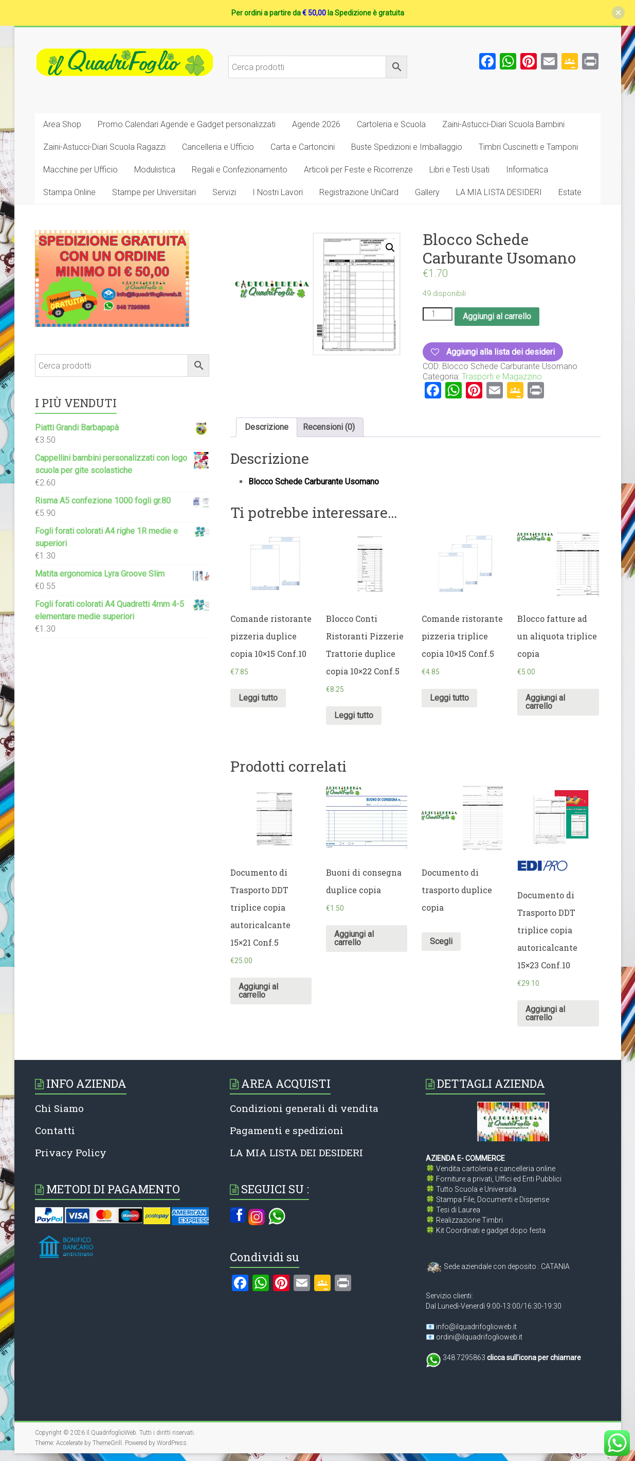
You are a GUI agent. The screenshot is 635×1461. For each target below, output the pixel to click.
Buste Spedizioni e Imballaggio (406, 147)
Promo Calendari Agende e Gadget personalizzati (187, 124)
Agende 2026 (316, 124)
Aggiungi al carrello (497, 316)
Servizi (224, 192)
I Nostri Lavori (277, 192)
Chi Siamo (59, 1108)
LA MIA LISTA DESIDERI (499, 192)
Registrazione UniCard (358, 192)
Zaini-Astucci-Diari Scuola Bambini (503, 124)
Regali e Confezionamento (239, 170)
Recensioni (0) (329, 427)
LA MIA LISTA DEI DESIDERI (296, 1152)
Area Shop (62, 124)
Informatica (527, 170)
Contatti (55, 1130)
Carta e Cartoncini (302, 147)
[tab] (266, 427)
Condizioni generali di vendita (304, 1108)
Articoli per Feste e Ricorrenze (358, 170)
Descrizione (266, 427)
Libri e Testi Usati (459, 170)
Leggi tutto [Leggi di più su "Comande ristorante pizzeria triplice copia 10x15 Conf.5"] (449, 698)
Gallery (427, 192)
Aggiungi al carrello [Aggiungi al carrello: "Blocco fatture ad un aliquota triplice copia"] (545, 702)
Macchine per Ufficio (80, 170)
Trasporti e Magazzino (502, 376)
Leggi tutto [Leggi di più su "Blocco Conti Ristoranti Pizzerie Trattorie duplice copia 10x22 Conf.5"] (353, 715)
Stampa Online (69, 192)
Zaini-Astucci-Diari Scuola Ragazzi (104, 147)
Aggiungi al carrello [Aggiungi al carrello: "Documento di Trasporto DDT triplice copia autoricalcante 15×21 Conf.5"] (258, 991)
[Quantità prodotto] (437, 314)
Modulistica (154, 170)
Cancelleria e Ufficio (218, 147)
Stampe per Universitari (154, 192)
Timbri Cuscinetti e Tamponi (528, 147)
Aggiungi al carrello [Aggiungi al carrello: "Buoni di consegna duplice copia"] (354, 938)
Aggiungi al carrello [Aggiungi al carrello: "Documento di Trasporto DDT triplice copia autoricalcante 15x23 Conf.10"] (545, 1013)
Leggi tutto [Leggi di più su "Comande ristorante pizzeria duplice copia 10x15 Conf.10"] (258, 698)
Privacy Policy (70, 1152)
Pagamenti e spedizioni (286, 1130)
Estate (570, 192)
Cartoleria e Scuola (391, 124)
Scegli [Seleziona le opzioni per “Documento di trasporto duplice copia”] (441, 941)
